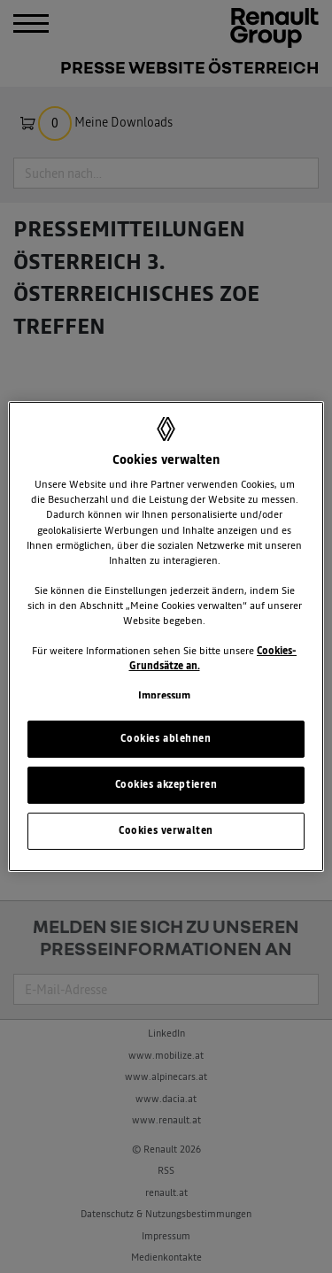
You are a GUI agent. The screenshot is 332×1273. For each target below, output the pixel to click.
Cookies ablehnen (165, 738)
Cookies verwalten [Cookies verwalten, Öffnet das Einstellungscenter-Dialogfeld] (166, 830)
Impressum (164, 696)
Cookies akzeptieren (166, 784)
